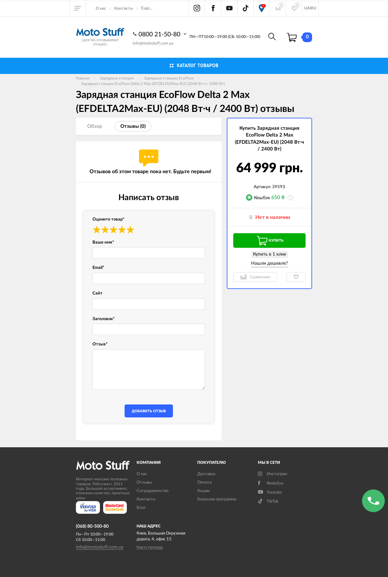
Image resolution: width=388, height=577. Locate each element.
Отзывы (144, 482)
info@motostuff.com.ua (153, 43)
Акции (203, 491)
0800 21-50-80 (160, 34)
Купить (270, 241)
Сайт (97, 293)
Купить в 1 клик (269, 254)
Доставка (206, 474)
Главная (83, 78)
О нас (101, 8)
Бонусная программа (216, 499)
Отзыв (100, 344)
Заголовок (103, 319)
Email (98, 268)
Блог (141, 508)
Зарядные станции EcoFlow (169, 78)
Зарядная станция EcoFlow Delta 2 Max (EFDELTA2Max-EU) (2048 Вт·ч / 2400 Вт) (153, 84)
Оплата (204, 482)
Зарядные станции (117, 78)
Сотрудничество (152, 491)
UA (307, 8)
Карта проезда (150, 547)
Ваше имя (103, 242)
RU (313, 8)
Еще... (146, 8)
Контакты (123, 8)
